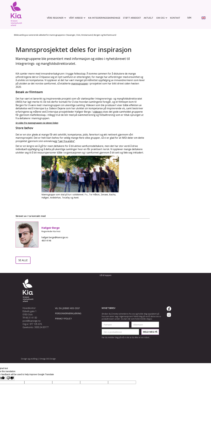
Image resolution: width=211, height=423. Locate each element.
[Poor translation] (10, 378)
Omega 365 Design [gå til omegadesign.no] (47, 358)
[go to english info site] (203, 18)
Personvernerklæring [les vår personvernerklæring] (68, 313)
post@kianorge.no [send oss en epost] (32, 320)
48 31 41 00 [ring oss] (31, 317)
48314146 (46, 240)
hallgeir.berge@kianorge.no (54, 237)
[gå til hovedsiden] (16, 14)
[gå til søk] (187, 17)
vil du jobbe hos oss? (67, 308)
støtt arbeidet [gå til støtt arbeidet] (132, 17)
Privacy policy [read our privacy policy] (63, 318)
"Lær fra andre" (66, 141)
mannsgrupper (79, 83)
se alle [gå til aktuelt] (23, 260)
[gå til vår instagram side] (169, 315)
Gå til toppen (105, 275)
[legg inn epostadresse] (120, 332)
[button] (56, 17)
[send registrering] (150, 332)
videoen (98, 111)
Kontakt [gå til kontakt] (175, 17)
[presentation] (125, 346)
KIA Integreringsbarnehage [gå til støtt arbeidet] (104, 17)
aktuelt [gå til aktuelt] (148, 17)
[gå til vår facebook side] (169, 308)
